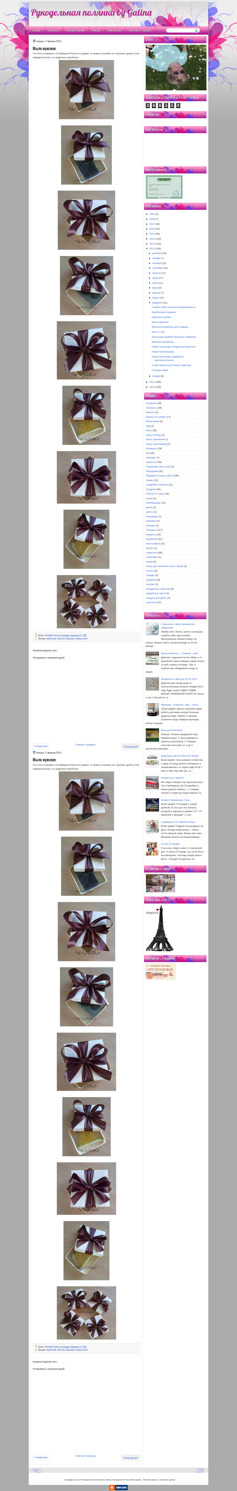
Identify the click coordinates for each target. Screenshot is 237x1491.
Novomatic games (133, 1480)
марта (155, 297)
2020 (152, 214)
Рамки (149, 480)
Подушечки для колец (158, 466)
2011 (152, 382)
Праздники (152, 471)
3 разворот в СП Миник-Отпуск (178, 822)
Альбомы (151, 403)
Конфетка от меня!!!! (172, 777)
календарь (152, 516)
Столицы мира (160, 370)
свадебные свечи (155, 593)
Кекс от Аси (158, 331)
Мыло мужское (160, 322)
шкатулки (151, 602)
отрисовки (151, 557)
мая (154, 287)
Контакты (54, 30)
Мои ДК (96, 30)
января (156, 376)
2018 (152, 219)
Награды (151, 457)
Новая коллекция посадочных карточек (173, 346)
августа (156, 273)
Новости (61, 638)
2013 (152, 243)
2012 (152, 248)
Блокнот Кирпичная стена (175, 800)
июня (155, 283)
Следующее (41, 746)
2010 (152, 387)
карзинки (151, 520)
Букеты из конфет (156, 416)
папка (149, 561)
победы (150, 575)
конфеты (151, 534)
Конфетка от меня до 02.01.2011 (179, 679)
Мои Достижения (76, 30)
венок (149, 507)
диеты (149, 511)
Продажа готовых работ (77, 638)
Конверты (151, 448)
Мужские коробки (161, 317)
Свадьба (151, 489)
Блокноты (151, 407)
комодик (150, 525)
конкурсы (151, 530)
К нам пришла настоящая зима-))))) (171, 365)
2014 (152, 238)
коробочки (51, 638)
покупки (150, 584)
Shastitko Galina (52, 635)
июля (155, 278)
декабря (157, 253)
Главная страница (85, 744)
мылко (149, 548)
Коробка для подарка (164, 312)
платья (150, 570)
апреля (156, 292)
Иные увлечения (155, 439)
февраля (157, 302)
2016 (152, 228)
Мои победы (114, 30)
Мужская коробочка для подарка (170, 327)
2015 (152, 233)
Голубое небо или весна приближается (173, 307)
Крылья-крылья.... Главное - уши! (179, 653)
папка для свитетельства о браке (164, 566)
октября (156, 263)
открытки (151, 552)
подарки (150, 579)
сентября (157, 268)
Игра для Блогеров (171, 730)
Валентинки (152, 421)
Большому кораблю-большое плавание (174, 336)
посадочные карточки (158, 588)
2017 (152, 224)
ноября (156, 258)
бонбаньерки (153, 502)
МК (147, 453)
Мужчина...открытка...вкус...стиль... (180, 704)
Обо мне (37, 30)
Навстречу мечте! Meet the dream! (180, 755)
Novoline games (150, 1480)
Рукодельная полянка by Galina (91, 12)
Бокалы (150, 412)
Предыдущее (130, 746)
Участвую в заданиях (140, 30)
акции (149, 498)
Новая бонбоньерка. (163, 351)
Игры (149, 430)
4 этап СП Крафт (170, 844)
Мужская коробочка (163, 341)
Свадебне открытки (157, 484)
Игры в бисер (153, 435)
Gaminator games (167, 1480)
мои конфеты (153, 543)
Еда (148, 426)
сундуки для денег (156, 598)
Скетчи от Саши (155, 493)
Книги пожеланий (155, 444)
